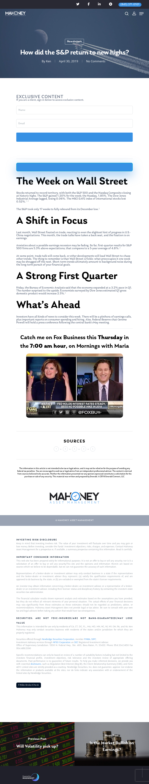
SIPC (93, 639)
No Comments (95, 61)
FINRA (87, 639)
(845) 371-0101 (129, 4)
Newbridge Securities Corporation (58, 639)
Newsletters (74, 41)
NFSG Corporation (62, 642)
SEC (76, 642)
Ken (48, 61)
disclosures (36, 664)
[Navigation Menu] (141, 14)
